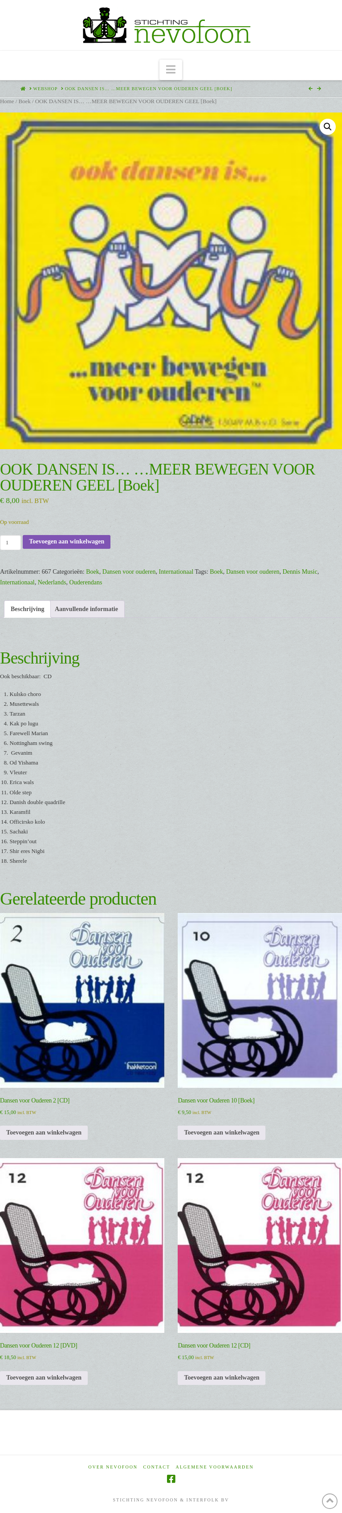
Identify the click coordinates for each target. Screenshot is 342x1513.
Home (7, 101)
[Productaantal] (10, 542)
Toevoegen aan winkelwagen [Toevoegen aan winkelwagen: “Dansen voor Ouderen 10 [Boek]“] (221, 1132)
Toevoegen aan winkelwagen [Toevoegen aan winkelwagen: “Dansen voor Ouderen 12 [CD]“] (221, 1377)
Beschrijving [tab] (27, 609)
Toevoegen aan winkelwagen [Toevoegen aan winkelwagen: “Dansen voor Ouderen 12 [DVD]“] (43, 1377)
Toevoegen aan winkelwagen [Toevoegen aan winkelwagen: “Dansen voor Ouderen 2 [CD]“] (43, 1132)
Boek (24, 101)
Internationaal (176, 571)
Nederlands (52, 582)
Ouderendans (85, 582)
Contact (156, 1467)
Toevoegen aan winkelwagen (66, 541)
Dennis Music (300, 571)
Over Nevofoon (113, 1467)
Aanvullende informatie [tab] (86, 609)
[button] (170, 70)
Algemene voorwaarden (215, 1467)
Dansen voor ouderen (129, 571)
